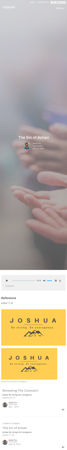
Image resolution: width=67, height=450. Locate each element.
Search (32, 2)
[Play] (7, 281)
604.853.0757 (43, 2)
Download (9, 286)
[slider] (22, 281)
